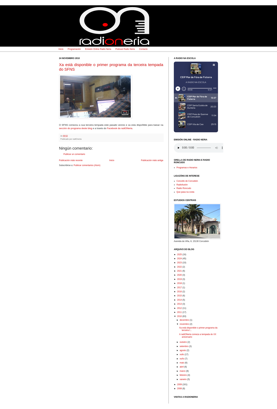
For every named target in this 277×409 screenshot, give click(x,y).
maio (182, 362)
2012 (179, 308)
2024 (179, 258)
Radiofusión (182, 184)
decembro (185, 320)
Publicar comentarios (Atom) (87, 165)
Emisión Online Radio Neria (98, 49)
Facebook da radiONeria (119, 128)
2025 (179, 254)
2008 (179, 388)
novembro (185, 324)
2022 (179, 267)
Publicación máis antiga (152, 160)
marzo (183, 371)
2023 (179, 262)
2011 (179, 312)
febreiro (183, 375)
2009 (179, 384)
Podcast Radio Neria (125, 49)
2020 (179, 275)
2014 (179, 300)
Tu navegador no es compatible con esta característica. (200, 148)
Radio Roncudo (183, 188)
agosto (183, 350)
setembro (184, 346)
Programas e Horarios (186, 167)
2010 (179, 316)
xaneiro (183, 379)
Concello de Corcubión (187, 181)
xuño (182, 358)
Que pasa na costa (185, 192)
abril (182, 367)
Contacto (143, 49)
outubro (183, 342)
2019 (179, 279)
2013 (179, 304)
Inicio (60, 49)
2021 (179, 271)
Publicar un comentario (74, 154)
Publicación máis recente (70, 160)
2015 (179, 295)
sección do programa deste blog (75, 128)
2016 (179, 291)
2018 (179, 283)
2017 (179, 287)
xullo (182, 354)
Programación (74, 49)
